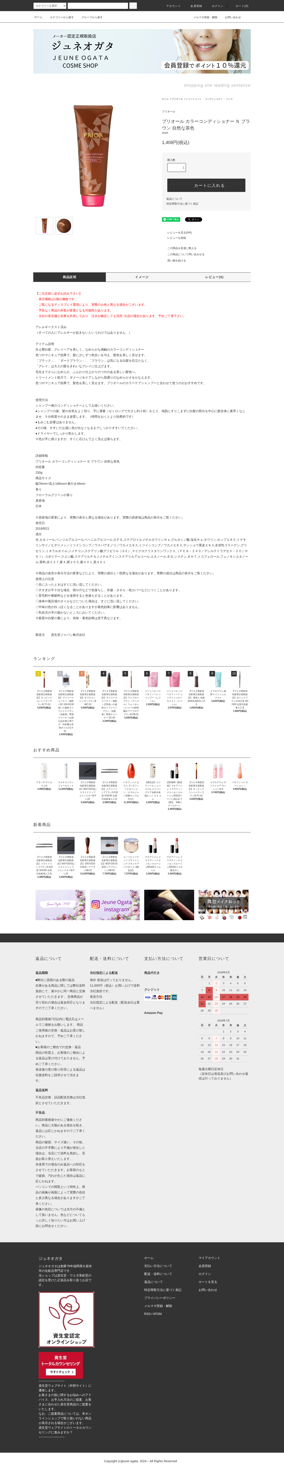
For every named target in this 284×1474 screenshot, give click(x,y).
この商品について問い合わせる (183, 254)
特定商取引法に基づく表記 (182, 203)
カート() (239, 6)
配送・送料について (158, 1274)
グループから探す (89, 17)
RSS (147, 1314)
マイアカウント (209, 1258)
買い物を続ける (174, 260)
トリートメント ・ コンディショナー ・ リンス (209, 99)
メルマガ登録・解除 (202, 17)
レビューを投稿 (174, 237)
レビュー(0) (214, 277)
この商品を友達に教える (179, 248)
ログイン (215, 6)
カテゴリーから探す (59, 17)
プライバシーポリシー (159, 1298)
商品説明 (70, 277)
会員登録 (193, 6)
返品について (174, 198)
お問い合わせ (230, 17)
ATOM (157, 1314)
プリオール (177, 99)
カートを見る (208, 1282)
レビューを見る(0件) (177, 232)
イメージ (142, 277)
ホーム (38, 17)
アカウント (171, 6)
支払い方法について (158, 1266)
